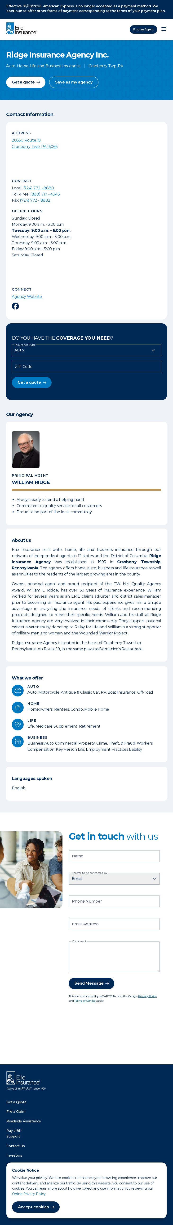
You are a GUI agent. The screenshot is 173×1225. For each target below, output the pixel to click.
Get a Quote (16, 1102)
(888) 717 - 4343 (45, 194)
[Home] (22, 28)
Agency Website (27, 296)
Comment (79, 941)
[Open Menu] (164, 29)
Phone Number (87, 902)
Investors (14, 1155)
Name (77, 856)
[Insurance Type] (86, 350)
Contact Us (15, 1146)
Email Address (85, 924)
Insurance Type (25, 344)
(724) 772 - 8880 (38, 188)
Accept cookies (33, 1207)
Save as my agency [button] (74, 82)
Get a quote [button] (23, 82)
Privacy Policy (147, 996)
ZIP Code (23, 367)
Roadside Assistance (23, 1121)
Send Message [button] (89, 983)
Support (13, 1136)
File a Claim (15, 1111)
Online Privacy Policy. (29, 1194)
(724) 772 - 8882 (35, 200)
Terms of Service (84, 1000)
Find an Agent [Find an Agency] (143, 29)
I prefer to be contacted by (89, 872)
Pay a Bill (14, 1131)
